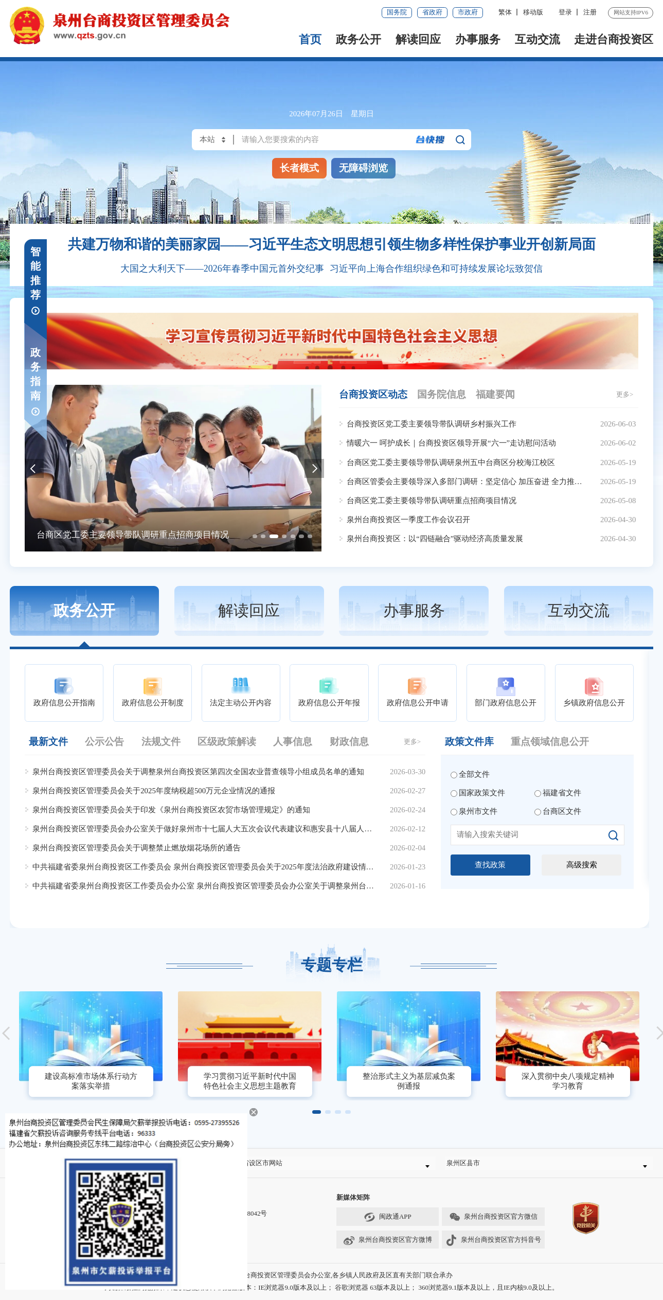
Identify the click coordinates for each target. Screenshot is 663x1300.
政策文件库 (469, 741)
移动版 (533, 12)
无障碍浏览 (363, 168)
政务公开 (358, 39)
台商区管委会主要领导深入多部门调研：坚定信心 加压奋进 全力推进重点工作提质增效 (495, 481)
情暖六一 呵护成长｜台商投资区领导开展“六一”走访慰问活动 (451, 443)
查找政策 (490, 865)
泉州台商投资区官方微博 (387, 1247)
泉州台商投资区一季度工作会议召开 (408, 519)
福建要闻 (495, 394)
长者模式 (299, 168)
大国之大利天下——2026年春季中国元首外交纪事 (222, 268)
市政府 (468, 12)
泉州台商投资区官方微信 (493, 1224)
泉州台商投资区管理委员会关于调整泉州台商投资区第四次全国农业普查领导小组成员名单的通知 (198, 772)
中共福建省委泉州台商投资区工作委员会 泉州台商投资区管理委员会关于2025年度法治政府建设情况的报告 (214, 867)
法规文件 (161, 741)
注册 (590, 12)
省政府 (432, 12)
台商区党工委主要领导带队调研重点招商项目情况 (431, 500)
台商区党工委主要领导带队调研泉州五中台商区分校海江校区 (451, 462)
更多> (624, 394)
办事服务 (477, 39)
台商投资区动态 (373, 394)
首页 (310, 39)
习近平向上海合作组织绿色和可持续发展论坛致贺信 (436, 268)
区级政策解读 (227, 741)
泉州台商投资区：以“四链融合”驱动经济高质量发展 (435, 539)
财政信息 (349, 741)
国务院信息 (441, 394)
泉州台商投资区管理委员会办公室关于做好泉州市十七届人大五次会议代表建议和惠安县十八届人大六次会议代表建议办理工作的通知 (260, 829)
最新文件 (48, 741)
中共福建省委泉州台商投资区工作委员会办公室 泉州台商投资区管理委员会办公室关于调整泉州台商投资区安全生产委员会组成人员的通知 (268, 886)
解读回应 (418, 39)
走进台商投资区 (613, 39)
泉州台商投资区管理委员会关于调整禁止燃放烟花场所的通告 (136, 848)
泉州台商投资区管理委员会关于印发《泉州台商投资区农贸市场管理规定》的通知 (171, 810)
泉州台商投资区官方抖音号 (493, 1247)
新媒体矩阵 (353, 1204)
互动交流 (537, 39)
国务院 (397, 12)
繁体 (505, 12)
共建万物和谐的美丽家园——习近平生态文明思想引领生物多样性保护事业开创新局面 (332, 244)
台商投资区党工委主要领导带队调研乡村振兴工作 (431, 424)
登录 (565, 12)
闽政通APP (387, 1224)
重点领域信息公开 (550, 741)
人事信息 (292, 741)
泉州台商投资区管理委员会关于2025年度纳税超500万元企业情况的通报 (153, 791)
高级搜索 (581, 865)
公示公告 (104, 741)
